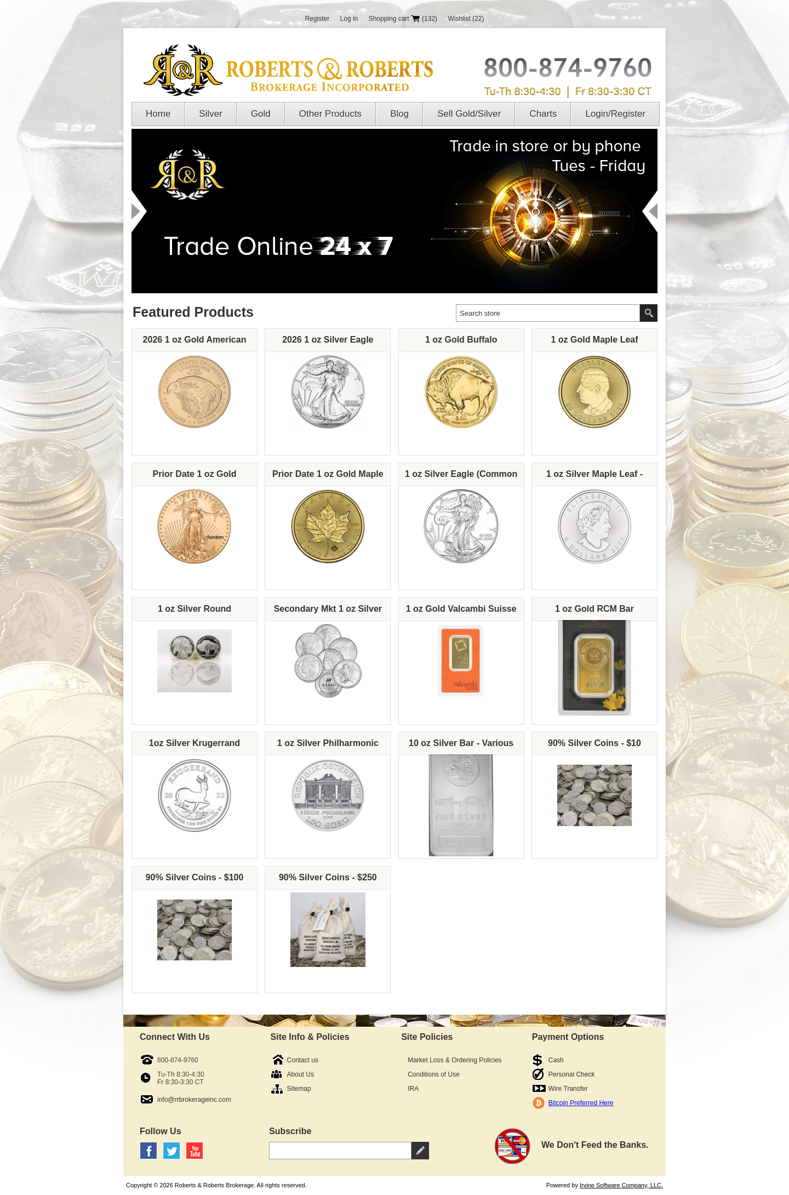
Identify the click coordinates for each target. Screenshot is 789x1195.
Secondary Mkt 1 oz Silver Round (328, 611)
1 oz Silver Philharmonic (328, 743)
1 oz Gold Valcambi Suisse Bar (461, 611)
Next (650, 211)
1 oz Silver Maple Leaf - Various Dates (594, 477)
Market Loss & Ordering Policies (454, 1060)
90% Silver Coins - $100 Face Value (195, 880)
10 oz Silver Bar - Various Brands (461, 746)
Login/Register (615, 114)
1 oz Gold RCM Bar (594, 608)
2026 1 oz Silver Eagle (327, 339)
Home (158, 114)
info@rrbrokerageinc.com (194, 1099)
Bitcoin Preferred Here (581, 1103)
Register (317, 18)
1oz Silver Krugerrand (194, 743)
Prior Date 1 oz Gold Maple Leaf (328, 477)
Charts (543, 114)
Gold (261, 114)
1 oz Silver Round (194, 608)
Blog (399, 114)
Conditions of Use (434, 1074)
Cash (556, 1060)
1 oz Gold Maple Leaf (594, 339)
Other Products (330, 114)
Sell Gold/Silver (469, 114)
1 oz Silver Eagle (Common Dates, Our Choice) (461, 477)
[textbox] (548, 313)
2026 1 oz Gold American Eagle (195, 342)
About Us (300, 1074)
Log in (349, 18)
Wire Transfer (568, 1088)
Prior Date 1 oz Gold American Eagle (195, 477)
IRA (413, 1088)
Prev (139, 211)
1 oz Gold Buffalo (461, 339)
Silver (210, 114)
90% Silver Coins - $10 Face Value (594, 746)
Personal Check (571, 1074)
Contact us (302, 1060)
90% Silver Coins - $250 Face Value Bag (328, 880)
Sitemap (299, 1088)
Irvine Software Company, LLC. (621, 1185)
